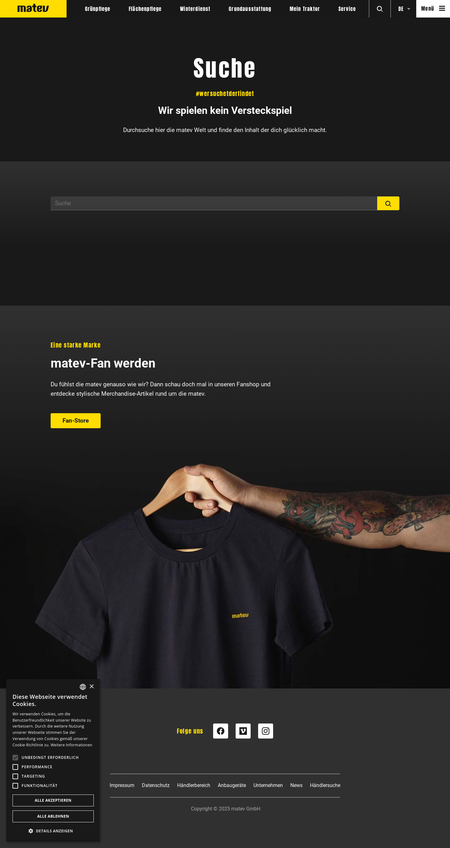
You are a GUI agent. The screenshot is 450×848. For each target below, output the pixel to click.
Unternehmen (268, 785)
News (296, 785)
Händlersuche (325, 785)
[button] (53, 830)
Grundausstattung (250, 9)
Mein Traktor (305, 9)
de (401, 9)
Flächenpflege (145, 9)
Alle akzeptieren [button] (53, 800)
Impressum (122, 785)
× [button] (91, 686)
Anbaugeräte (232, 785)
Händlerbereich (193, 785)
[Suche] (214, 203)
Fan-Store (75, 420)
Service (347, 9)
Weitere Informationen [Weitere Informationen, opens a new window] (71, 745)
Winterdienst (195, 9)
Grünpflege (98, 9)
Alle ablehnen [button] (53, 816)
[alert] (53, 760)
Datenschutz (156, 785)
